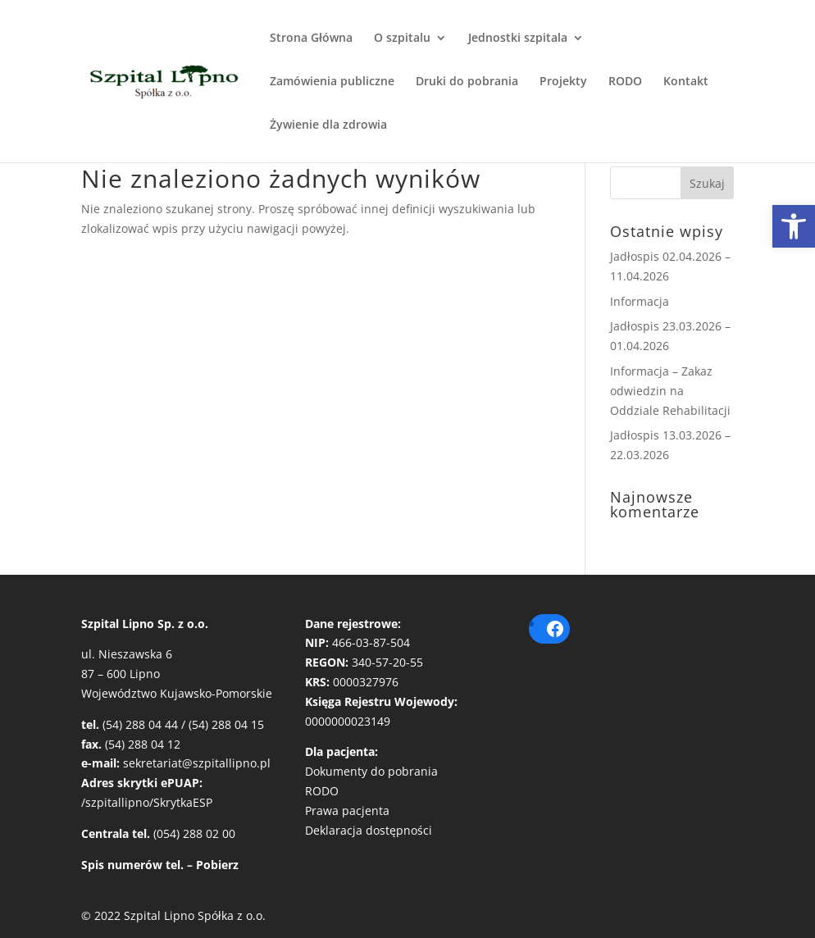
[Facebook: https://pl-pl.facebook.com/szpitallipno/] (555, 629)
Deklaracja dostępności (368, 830)
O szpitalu (402, 38)
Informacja (639, 301)
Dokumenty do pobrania (371, 771)
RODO (625, 82)
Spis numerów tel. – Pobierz (160, 864)
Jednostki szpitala (517, 38)
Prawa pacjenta (347, 810)
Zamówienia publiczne (332, 82)
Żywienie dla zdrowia (328, 125)
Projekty (563, 82)
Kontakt (685, 82)
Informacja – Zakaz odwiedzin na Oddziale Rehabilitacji (670, 390)
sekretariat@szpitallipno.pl (197, 763)
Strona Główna (311, 38)
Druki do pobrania (467, 82)
